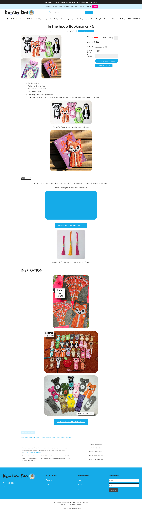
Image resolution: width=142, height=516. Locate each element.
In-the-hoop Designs (68, 19)
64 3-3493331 (10, 483)
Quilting (122, 19)
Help (79, 480)
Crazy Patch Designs (102, 19)
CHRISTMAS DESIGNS (68, 2)
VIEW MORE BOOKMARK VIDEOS (71, 225)
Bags (92, 19)
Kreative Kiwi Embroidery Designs (71, 502)
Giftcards (115, 19)
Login (95, 6)
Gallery (80, 489)
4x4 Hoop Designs (83, 19)
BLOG (82, 6)
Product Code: (89, 51)
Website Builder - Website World (71, 508)
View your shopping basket (30, 437)
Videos (88, 6)
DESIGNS (48, 6)
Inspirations (68, 6)
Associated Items (28, 432)
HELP (76, 6)
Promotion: (90, 46)
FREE (60, 6)
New (3, 19)
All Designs (30, 19)
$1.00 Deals (10, 19)
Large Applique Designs (51, 19)
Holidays (39, 19)
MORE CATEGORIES (133, 19)
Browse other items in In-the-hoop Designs (57, 437)
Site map (85, 502)
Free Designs (20, 19)
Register (49, 480)
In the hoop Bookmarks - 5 (86, 31)
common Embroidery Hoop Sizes (32, 452)
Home (55, 6)
